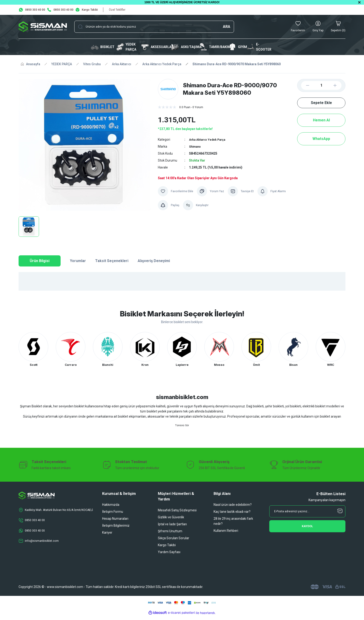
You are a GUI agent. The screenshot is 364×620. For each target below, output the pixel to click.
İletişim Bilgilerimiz (116, 529)
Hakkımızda (110, 508)
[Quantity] (321, 85)
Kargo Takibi (167, 549)
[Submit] (307, 530)
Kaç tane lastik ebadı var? (232, 515)
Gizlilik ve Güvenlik (171, 521)
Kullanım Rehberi (226, 534)
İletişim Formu (112, 515)
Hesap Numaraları (115, 522)
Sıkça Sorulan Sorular (173, 542)
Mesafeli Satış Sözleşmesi (177, 514)
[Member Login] (317, 27)
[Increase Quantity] (338, 85)
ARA (226, 26)
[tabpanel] (33, 350)
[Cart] (338, 27)
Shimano (196, 146)
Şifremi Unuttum (170, 535)
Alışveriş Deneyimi (154, 261)
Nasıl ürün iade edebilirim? (233, 508)
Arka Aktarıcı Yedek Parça (209, 139)
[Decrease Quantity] (303, 85)
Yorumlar (78, 261)
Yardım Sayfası (169, 556)
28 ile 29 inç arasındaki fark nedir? (233, 525)
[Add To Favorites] (177, 191)
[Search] (154, 27)
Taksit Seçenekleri (111, 261)
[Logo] (43, 26)
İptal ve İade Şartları (172, 528)
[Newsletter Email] (307, 515)
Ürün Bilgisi (39, 261)
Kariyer (107, 536)
